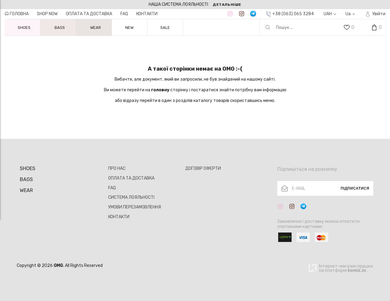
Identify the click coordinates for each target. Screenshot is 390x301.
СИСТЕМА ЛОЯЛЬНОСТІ (131, 197)
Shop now (47, 13)
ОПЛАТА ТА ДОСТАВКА (89, 13)
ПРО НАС (117, 168)
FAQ (124, 13)
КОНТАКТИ (147, 13)
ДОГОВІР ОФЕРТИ (203, 168)
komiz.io (357, 270)
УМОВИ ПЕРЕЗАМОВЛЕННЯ (134, 207)
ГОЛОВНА (17, 13)
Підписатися (355, 188)
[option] (195, 5)
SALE (165, 27)
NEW (129, 27)
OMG (58, 265)
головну (160, 90)
